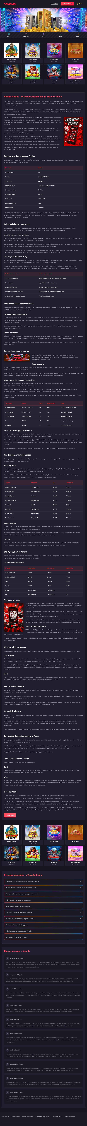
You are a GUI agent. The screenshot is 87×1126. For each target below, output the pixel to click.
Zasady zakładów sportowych (42, 1116)
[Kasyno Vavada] (10, 4)
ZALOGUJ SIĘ (54, 3)
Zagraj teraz (10, 815)
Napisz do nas (5, 1116)
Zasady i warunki (15, 1116)
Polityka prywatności (27, 1116)
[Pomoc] (79, 3)
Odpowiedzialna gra (70, 1116)
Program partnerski (57, 1116)
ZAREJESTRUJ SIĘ (67, 3)
